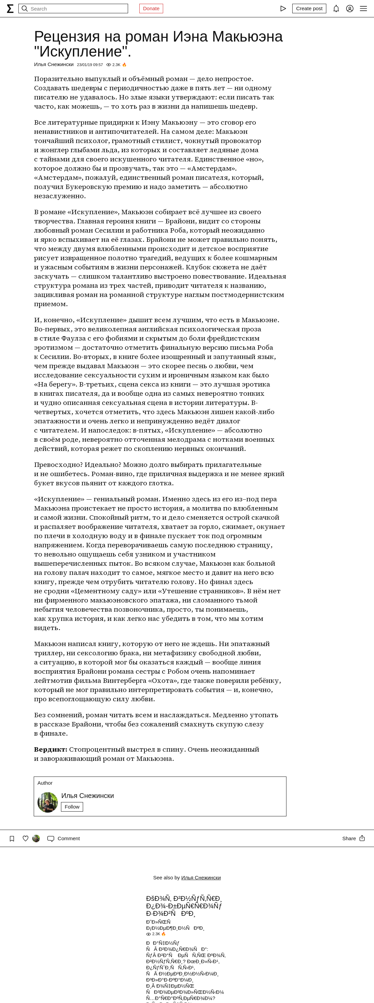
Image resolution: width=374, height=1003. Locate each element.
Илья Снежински (54, 64)
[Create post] (309, 8)
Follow (72, 807)
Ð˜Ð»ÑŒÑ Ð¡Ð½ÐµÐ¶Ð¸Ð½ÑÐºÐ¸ (175, 925)
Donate (151, 8)
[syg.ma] (10, 8)
